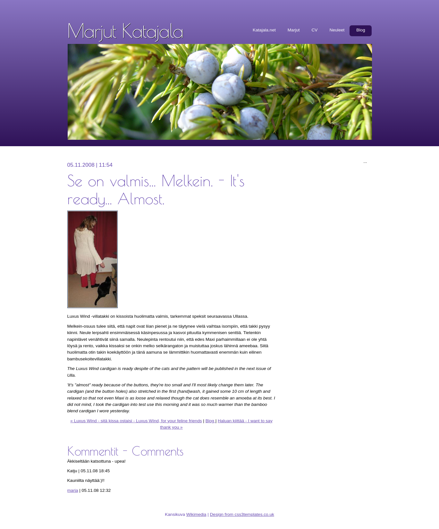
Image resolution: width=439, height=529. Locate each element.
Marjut (294, 30)
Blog (360, 30)
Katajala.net (264, 30)
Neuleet (336, 30)
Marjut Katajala (125, 30)
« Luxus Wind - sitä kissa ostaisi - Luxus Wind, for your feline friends (136, 420)
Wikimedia (196, 514)
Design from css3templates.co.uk (242, 514)
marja (72, 490)
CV (315, 30)
